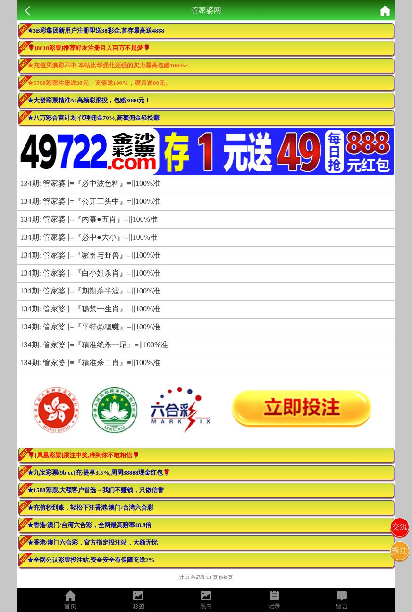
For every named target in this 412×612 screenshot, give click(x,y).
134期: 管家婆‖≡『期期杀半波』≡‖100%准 (90, 291)
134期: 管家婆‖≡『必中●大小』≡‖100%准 (89, 237)
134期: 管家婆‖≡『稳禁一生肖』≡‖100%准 (90, 309)
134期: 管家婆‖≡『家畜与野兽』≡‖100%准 (90, 255)
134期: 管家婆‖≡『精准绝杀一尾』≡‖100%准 (94, 345)
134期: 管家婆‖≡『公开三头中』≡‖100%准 (90, 201)
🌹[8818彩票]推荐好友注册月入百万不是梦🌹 (89, 47)
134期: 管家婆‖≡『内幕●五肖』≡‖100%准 (89, 219)
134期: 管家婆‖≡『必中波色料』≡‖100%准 (90, 183)
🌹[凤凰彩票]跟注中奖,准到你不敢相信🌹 (83, 455)
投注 (399, 550)
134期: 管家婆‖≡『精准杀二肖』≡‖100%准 (90, 363)
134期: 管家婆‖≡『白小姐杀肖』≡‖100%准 (90, 273)
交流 (399, 527)
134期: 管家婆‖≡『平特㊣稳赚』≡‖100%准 (90, 327)
